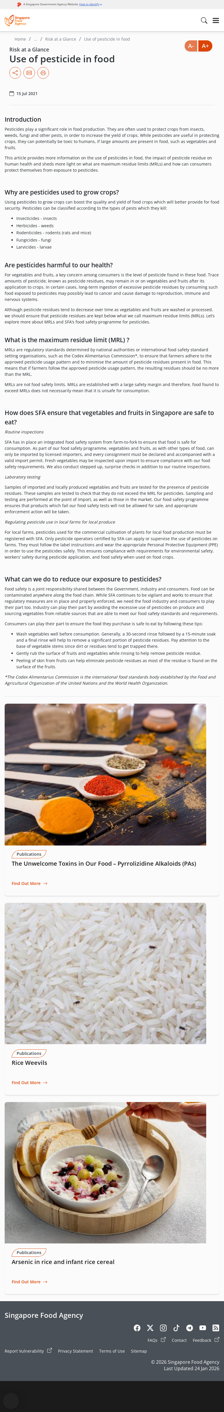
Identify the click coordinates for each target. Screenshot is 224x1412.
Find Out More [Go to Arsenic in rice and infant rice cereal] (26, 1281)
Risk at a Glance (60, 39)
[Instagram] (163, 1329)
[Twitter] (150, 1329)
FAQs (157, 1340)
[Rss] (215, 1329)
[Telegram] (189, 1329)
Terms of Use (112, 1351)
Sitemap (139, 1351)
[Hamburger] (215, 20)
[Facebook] (137, 1329)
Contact (179, 1340)
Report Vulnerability (28, 1351)
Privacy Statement (75, 1351)
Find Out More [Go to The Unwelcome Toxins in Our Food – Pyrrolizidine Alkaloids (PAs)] (26, 883)
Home (20, 39)
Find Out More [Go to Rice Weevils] (26, 1082)
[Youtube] (202, 1329)
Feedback (206, 1340)
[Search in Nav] (204, 20)
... (35, 39)
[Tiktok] (176, 1329)
